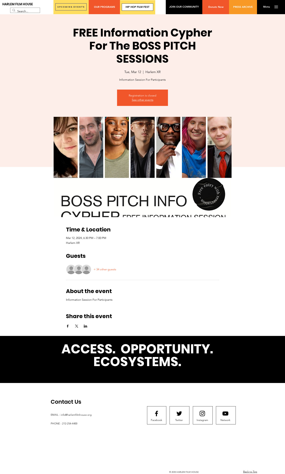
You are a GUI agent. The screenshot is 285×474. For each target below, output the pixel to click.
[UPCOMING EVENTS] (71, 7)
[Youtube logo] (225, 413)
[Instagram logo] (202, 413)
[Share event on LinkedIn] (85, 326)
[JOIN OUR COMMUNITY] (184, 7)
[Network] (225, 420)
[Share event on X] (76, 326)
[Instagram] (202, 420)
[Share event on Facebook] (67, 326)
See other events (142, 100)
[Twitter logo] (179, 413)
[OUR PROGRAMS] (104, 7)
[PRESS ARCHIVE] (243, 7)
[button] (266, 7)
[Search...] (24, 11)
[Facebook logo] (156, 413)
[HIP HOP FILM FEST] (137, 7)
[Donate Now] (215, 7)
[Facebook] (156, 420)
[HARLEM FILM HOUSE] (17, 4)
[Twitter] (179, 420)
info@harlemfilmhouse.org (76, 414)
